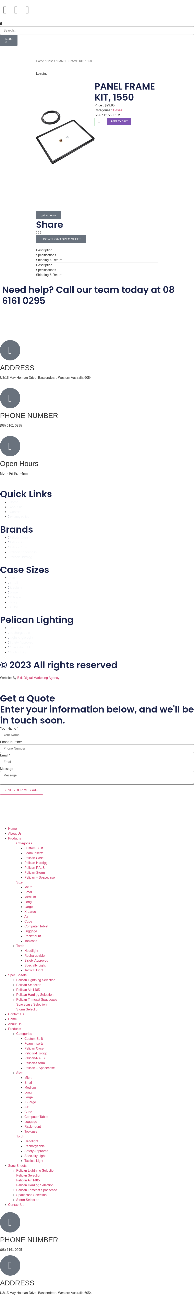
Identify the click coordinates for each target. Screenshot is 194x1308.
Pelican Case (34, 858)
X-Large (30, 911)
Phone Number (11, 742)
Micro (28, 887)
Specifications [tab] (46, 255)
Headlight (31, 950)
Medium (30, 897)
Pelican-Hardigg (36, 863)
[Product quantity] (100, 122)
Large (28, 906)
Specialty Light (35, 965)
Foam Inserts (33, 853)
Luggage (30, 931)
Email (5, 755)
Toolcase (30, 941)
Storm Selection (27, 1009)
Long (28, 902)
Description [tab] (44, 250)
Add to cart (119, 121)
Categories (24, 843)
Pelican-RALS (34, 867)
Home (40, 61)
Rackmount (32, 936)
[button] (97, 23)
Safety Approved (36, 960)
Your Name (9, 728)
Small (28, 892)
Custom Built (33, 848)
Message (6, 769)
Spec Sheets (17, 975)
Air (26, 916)
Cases (51, 61)
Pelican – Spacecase (39, 877)
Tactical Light (33, 970)
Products (14, 838)
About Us (15, 833)
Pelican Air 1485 (28, 990)
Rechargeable (34, 955)
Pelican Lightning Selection (35, 980)
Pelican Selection (28, 985)
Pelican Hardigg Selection (34, 994)
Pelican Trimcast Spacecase (36, 999)
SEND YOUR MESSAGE (21, 790)
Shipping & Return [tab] (49, 260)
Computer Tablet (36, 926)
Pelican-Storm (34, 872)
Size (19, 882)
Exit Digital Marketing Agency (38, 678)
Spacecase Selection (31, 1004)
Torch (20, 946)
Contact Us (16, 1014)
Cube (28, 921)
